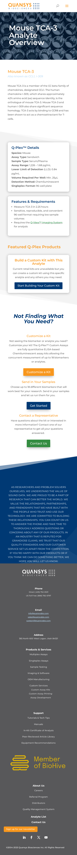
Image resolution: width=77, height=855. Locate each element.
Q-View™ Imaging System (46, 222)
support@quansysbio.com (38, 621)
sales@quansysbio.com (38, 617)
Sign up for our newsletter (20, 829)
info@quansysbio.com (38, 613)
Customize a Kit (39, 372)
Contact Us (38, 443)
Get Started (38, 405)
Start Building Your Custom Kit (38, 285)
